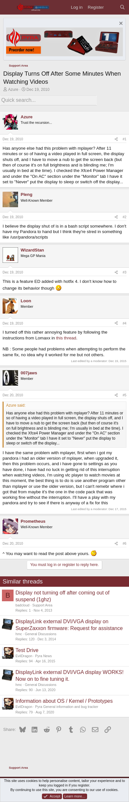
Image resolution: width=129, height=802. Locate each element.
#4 (124, 323)
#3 (124, 272)
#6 (124, 543)
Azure (13, 89)
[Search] (122, 7)
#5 (124, 395)
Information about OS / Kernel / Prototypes (64, 701)
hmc (18, 634)
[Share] (116, 139)
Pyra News (43, 656)
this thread (66, 338)
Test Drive (26, 650)
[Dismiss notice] (120, 24)
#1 (124, 139)
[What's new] (111, 7)
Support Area (42, 605)
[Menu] (8, 7)
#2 (124, 217)
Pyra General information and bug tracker (66, 707)
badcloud (22, 605)
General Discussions (40, 634)
